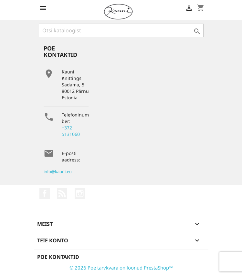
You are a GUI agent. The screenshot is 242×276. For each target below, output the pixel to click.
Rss (62, 193)
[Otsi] (121, 30)
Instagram (80, 193)
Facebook (44, 193)
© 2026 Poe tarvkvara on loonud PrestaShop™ (121, 267)
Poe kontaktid (58, 256)
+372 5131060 (71, 131)
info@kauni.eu (58, 171)
